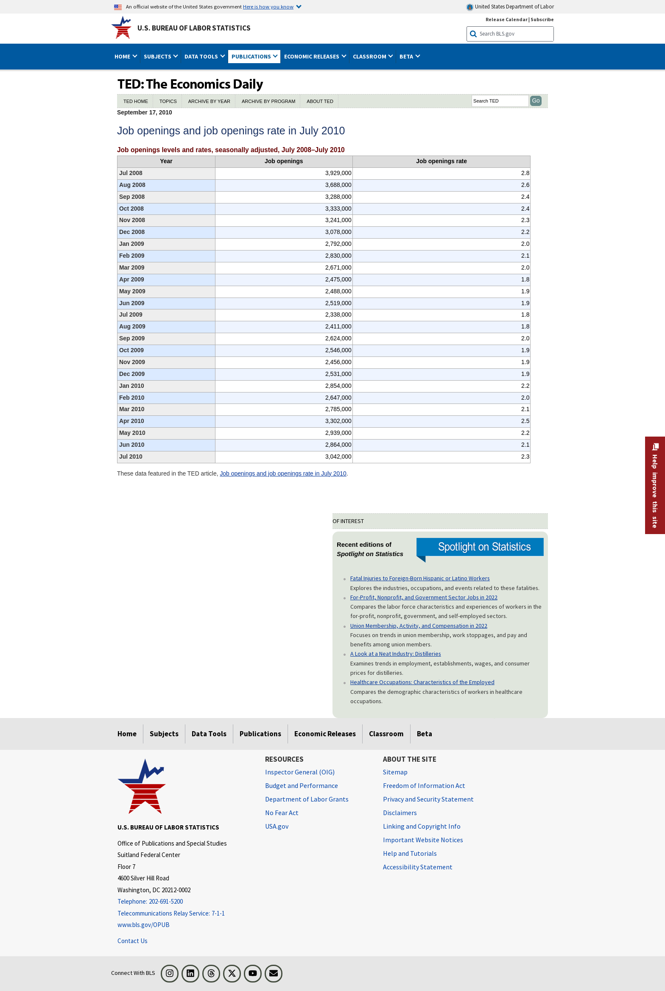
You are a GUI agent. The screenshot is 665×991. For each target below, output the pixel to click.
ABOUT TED (320, 101)
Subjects (164, 733)
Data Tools (209, 733)
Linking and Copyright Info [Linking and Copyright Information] (422, 826)
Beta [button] (407, 56)
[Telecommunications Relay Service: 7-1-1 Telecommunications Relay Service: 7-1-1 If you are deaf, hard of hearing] (184, 914)
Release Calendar (507, 19)
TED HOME (135, 101)
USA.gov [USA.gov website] (276, 826)
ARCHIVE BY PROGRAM (268, 101)
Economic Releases (325, 733)
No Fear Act (282, 812)
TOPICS (168, 101)
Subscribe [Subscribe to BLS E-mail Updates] (542, 19)
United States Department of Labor (510, 7)
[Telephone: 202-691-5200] (184, 902)
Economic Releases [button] (312, 56)
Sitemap (395, 772)
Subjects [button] (158, 56)
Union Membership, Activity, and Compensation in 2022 (418, 625)
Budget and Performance (301, 785)
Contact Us (132, 941)
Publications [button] (252, 56)
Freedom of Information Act (424, 785)
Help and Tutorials (410, 853)
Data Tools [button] (201, 56)
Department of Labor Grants (307, 799)
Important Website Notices (423, 839)
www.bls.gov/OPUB (143, 925)
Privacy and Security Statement (428, 799)
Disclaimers (400, 812)
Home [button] (123, 56)
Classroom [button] (370, 56)
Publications (260, 733)
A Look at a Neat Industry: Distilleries (395, 653)
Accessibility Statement (418, 867)
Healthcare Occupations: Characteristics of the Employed (422, 682)
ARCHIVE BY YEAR (209, 101)
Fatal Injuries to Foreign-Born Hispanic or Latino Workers (420, 578)
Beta (424, 733)
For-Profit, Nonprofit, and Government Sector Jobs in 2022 (423, 597)
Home (127, 733)
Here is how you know (268, 6)
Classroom (386, 733)
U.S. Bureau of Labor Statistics (194, 28)
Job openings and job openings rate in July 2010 (283, 473)
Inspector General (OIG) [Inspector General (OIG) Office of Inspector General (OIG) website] (300, 772)
